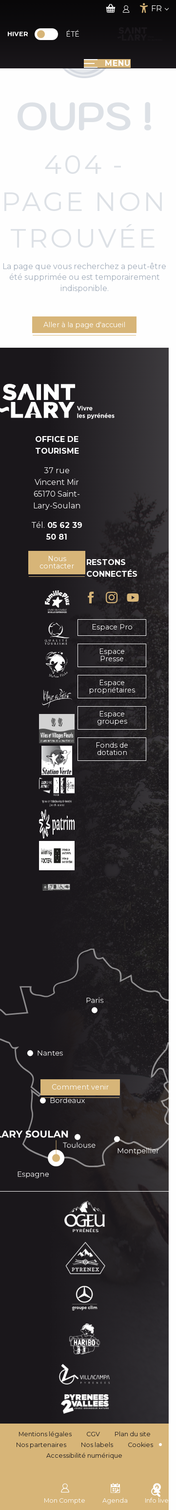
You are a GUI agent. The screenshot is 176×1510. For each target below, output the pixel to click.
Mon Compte (64, 1492)
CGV (93, 1434)
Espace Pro (112, 627)
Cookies (140, 1444)
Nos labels (97, 1444)
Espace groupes (112, 717)
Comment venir (80, 1087)
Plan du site (133, 1434)
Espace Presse (112, 655)
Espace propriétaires (112, 686)
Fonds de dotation (112, 748)
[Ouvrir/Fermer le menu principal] (107, 63)
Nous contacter (56, 562)
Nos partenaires (41, 1444)
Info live (157, 1492)
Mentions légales (45, 1434)
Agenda (115, 1492)
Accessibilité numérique (84, 1455)
